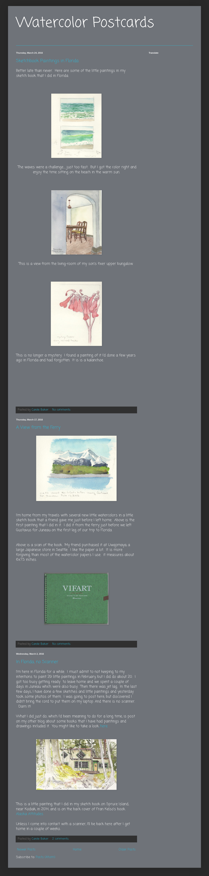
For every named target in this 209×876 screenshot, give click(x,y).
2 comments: (61, 839)
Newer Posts (26, 849)
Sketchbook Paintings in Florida (47, 60)
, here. (103, 726)
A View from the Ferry (38, 427)
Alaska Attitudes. (30, 814)
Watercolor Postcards (85, 23)
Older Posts (127, 849)
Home (77, 849)
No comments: (62, 410)
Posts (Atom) (45, 857)
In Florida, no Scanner (37, 661)
